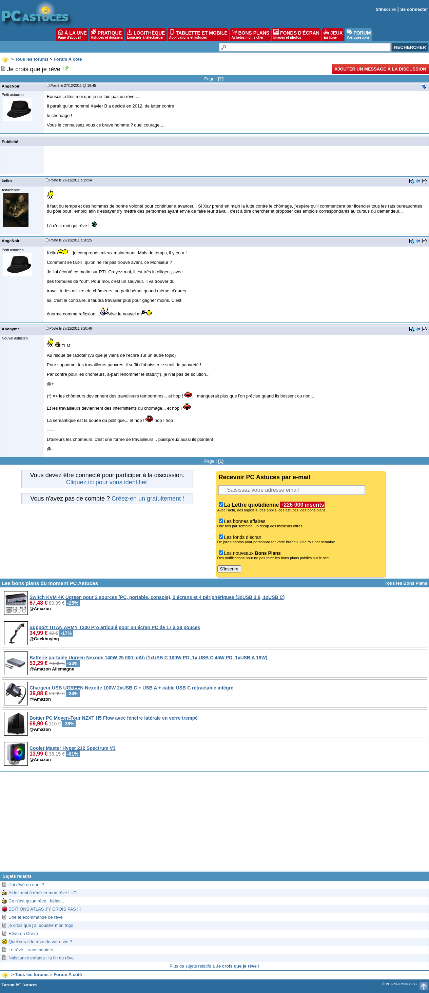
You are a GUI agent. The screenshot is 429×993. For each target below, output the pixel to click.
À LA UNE (72, 34)
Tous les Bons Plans (406, 583)
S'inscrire (386, 9)
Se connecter (414, 9)
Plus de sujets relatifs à (214, 966)
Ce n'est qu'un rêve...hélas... (36, 900)
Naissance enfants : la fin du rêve (41, 957)
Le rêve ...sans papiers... (32, 949)
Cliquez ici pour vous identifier (106, 482)
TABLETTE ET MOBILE (198, 34)
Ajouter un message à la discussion (380, 69)
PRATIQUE (107, 34)
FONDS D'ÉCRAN (296, 34)
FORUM (359, 34)
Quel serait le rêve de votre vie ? (40, 941)
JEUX (333, 34)
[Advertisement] (214, 824)
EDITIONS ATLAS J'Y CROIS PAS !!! (44, 909)
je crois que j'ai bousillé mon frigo (40, 925)
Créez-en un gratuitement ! (148, 498)
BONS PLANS (251, 34)
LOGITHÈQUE (146, 34)
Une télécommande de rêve (35, 917)
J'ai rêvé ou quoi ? (26, 884)
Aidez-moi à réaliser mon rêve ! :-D (42, 892)
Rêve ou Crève (23, 933)
